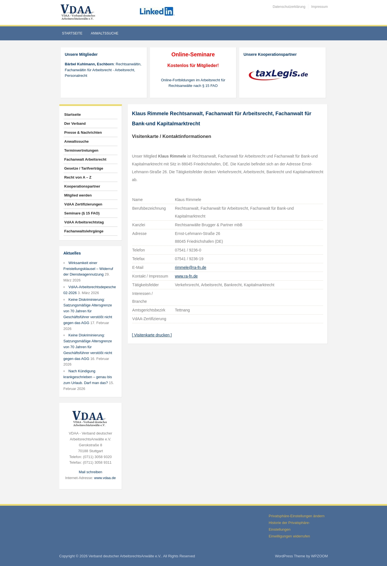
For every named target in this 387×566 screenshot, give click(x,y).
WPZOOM (319, 556)
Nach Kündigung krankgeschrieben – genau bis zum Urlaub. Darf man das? (88, 377)
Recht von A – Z (78, 177)
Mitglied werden (78, 195)
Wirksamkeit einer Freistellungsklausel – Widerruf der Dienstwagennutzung (88, 269)
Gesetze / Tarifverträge (83, 168)
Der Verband (75, 123)
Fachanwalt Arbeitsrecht (85, 159)
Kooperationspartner (82, 186)
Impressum (319, 7)
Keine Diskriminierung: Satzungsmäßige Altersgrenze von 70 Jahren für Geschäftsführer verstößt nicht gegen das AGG (88, 311)
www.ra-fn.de (186, 276)
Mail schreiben (90, 472)
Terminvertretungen (81, 150)
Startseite (72, 33)
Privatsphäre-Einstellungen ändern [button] (296, 516)
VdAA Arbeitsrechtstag (84, 222)
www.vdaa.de (105, 478)
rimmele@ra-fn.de (190, 267)
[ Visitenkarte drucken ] (152, 335)
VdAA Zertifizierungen (83, 204)
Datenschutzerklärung (289, 7)
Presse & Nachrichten (83, 132)
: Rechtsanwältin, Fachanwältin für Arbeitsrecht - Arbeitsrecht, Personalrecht (103, 70)
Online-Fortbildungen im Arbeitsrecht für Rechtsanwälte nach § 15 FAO (193, 83)
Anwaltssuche (104, 33)
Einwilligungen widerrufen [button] (289, 536)
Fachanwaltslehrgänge (84, 231)
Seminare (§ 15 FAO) (82, 213)
